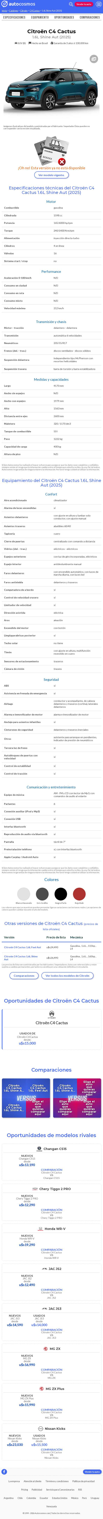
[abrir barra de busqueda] (71, 4)
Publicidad (37, 1489)
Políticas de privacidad (83, 1481)
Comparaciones (90, 17)
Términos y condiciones (57, 1481)
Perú (84, 1498)
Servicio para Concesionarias (60, 1489)
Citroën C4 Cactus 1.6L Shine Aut (21, 958)
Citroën (24, 10)
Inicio (4, 10)
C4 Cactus (35, 10)
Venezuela (51, 1506)
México (74, 1498)
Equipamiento (40, 17)
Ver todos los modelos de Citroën (67, 975)
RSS (80, 1489)
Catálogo (13, 10)
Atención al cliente (32, 1481)
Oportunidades (64, 17)
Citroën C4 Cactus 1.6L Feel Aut (22, 947)
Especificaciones (14, 17)
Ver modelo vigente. (51, 175)
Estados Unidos (59, 1498)
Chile (20, 1498)
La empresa (14, 1481)
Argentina (9, 1498)
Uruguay (95, 1498)
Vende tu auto (84, 4)
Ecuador (44, 1498)
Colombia (31, 1498)
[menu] (99, 4)
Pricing (24, 1489)
